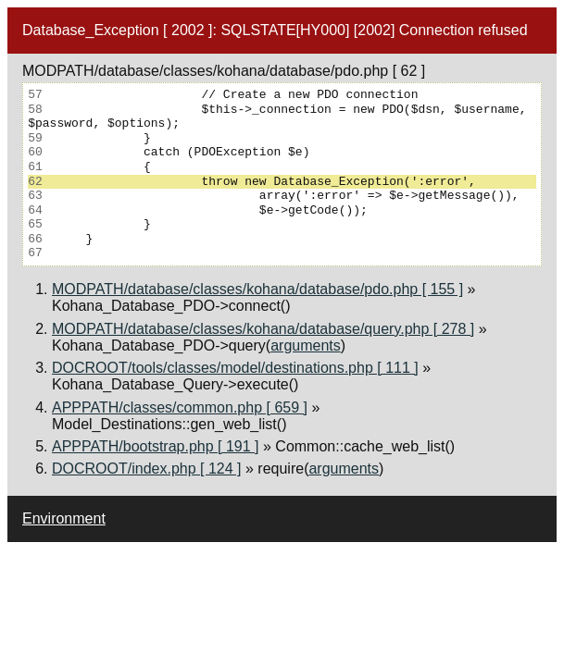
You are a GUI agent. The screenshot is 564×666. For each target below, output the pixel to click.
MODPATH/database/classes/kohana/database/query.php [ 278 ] (263, 329)
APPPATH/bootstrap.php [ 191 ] (155, 446)
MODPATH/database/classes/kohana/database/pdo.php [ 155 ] (257, 289)
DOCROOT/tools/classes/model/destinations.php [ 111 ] (235, 368)
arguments (305, 345)
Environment (64, 518)
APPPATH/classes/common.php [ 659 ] (179, 407)
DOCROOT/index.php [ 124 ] (147, 468)
